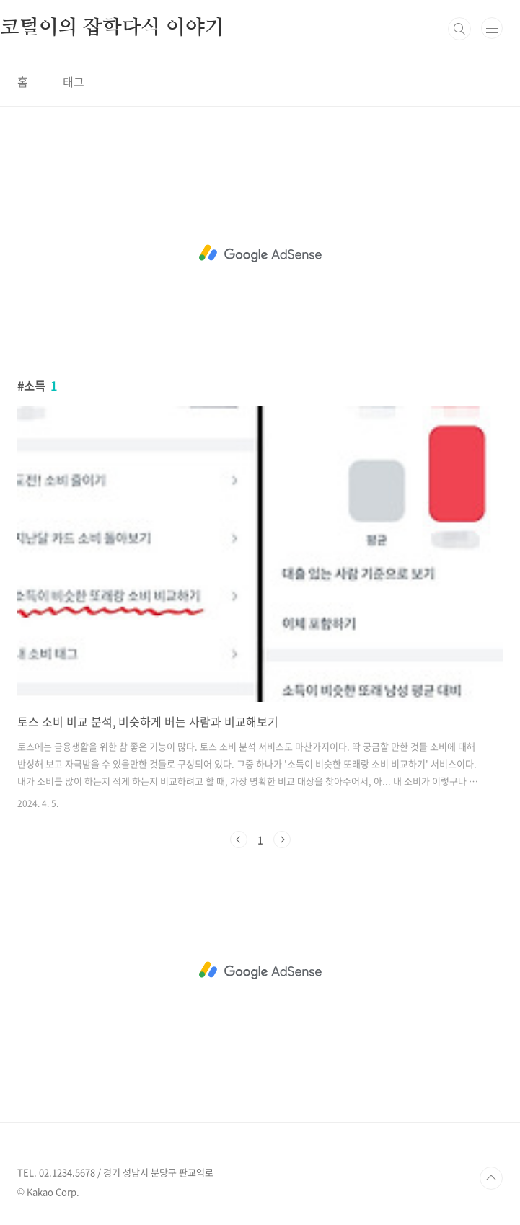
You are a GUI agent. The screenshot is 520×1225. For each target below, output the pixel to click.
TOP (491, 1178)
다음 (282, 839)
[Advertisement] (260, 254)
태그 (73, 81)
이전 (238, 839)
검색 (459, 29)
